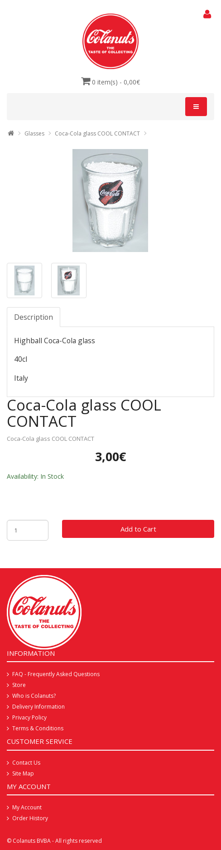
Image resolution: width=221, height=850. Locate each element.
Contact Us (26, 762)
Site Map (23, 773)
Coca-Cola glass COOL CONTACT (97, 133)
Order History (30, 818)
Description (33, 317)
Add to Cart (138, 528)
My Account (27, 807)
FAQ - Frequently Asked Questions (56, 674)
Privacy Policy (29, 717)
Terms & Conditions (37, 728)
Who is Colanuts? (34, 696)
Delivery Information (38, 706)
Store (19, 685)
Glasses (34, 133)
